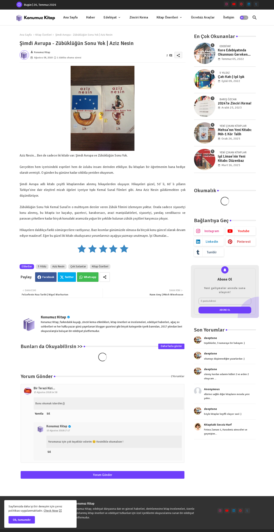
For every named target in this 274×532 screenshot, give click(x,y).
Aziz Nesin (58, 266)
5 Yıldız (42, 266)
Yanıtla (39, 413)
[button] (244, 18)
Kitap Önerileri (167, 17)
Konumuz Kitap (53, 317)
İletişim (228, 17)
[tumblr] (256, 4)
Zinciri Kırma (139, 17)
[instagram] (226, 4)
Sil (48, 413)
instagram (211, 231)
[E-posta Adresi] (224, 301)
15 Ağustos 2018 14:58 (45, 392)
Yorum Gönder (102, 475)
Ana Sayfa (70, 17)
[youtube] (234, 4)
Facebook (48, 277)
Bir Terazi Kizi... (44, 388)
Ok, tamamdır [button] (22, 520)
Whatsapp (90, 277)
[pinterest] (241, 4)
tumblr (212, 252)
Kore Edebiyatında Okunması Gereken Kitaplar (233, 52)
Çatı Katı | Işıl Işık (231, 77)
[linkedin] (248, 4)
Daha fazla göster (171, 346)
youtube (244, 231)
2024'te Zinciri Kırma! (234, 103)
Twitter (69, 277)
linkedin (212, 242)
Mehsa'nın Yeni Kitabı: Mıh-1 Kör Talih (235, 132)
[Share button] (105, 277)
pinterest (244, 242)
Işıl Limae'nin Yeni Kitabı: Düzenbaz (231, 158)
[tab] (70, 17)
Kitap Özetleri (43, 35)
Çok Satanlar (78, 266)
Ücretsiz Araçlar (203, 17)
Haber (90, 17)
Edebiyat (110, 17)
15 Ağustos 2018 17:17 (58, 430)
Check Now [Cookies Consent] (51, 510)
